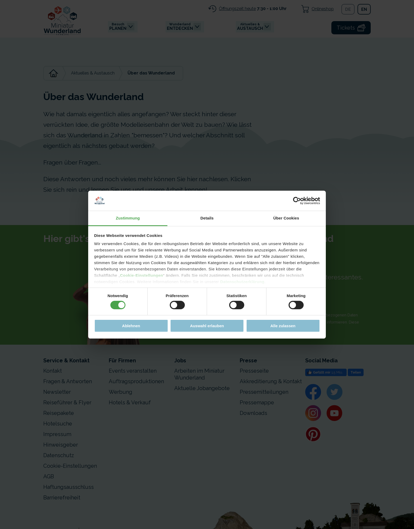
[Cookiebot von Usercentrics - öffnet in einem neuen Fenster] (297, 201)
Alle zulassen (282, 326)
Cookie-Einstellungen (141, 275)
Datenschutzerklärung (242, 281)
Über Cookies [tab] (286, 218)
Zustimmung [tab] (128, 218)
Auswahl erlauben (207, 326)
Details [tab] (207, 218)
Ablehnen (131, 326)
